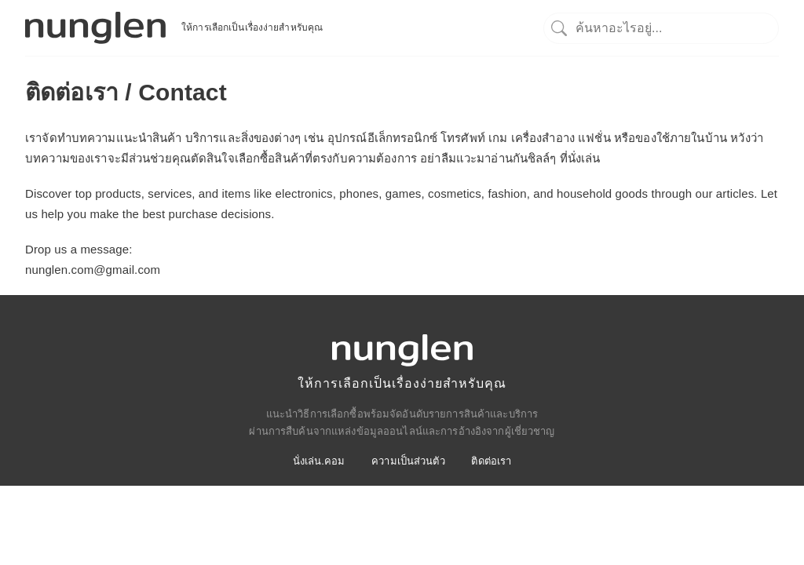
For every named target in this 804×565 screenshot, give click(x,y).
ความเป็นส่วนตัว (408, 461)
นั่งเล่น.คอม (319, 461)
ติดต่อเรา (491, 461)
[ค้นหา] (661, 28)
